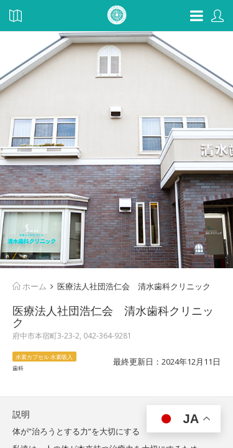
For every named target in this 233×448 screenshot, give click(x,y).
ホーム (29, 286)
